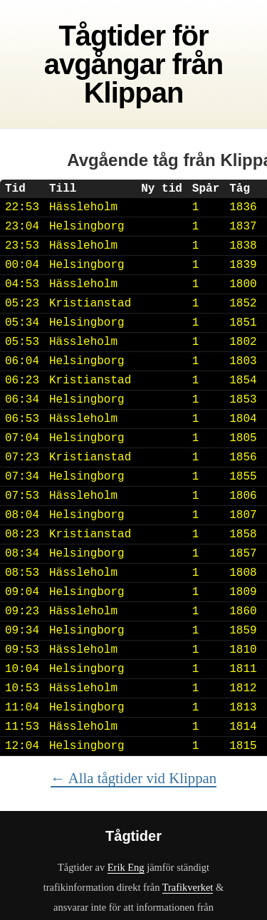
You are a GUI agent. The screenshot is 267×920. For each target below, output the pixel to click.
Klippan (134, 92)
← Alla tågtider (133, 778)
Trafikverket (188, 887)
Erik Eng (126, 867)
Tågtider (111, 35)
